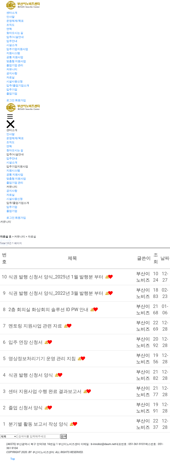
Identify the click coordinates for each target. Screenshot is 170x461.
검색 (63, 436)
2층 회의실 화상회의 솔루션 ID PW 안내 (49, 309)
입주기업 (11, 89)
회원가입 (20, 100)
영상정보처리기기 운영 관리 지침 (42, 358)
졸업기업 (11, 93)
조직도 (10, 24)
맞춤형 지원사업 (16, 61)
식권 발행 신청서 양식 (31, 375)
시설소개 (11, 45)
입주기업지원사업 (17, 49)
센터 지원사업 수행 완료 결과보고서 (45, 391)
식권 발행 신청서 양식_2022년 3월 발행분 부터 (56, 293)
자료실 (10, 77)
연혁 (9, 28)
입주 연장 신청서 (26, 342)
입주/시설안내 (15, 37)
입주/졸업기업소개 (17, 85)
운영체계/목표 (15, 20)
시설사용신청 (14, 81)
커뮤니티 (11, 69)
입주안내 (11, 41)
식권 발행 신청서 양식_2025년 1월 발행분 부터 (56, 277)
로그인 (10, 100)
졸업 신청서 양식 (26, 407)
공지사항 (11, 73)
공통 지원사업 (14, 57)
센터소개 (11, 12)
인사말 (10, 16)
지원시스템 (13, 53)
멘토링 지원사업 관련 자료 (35, 326)
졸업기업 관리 (14, 65)
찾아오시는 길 (14, 33)
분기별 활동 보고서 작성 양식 (38, 424)
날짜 (164, 258)
